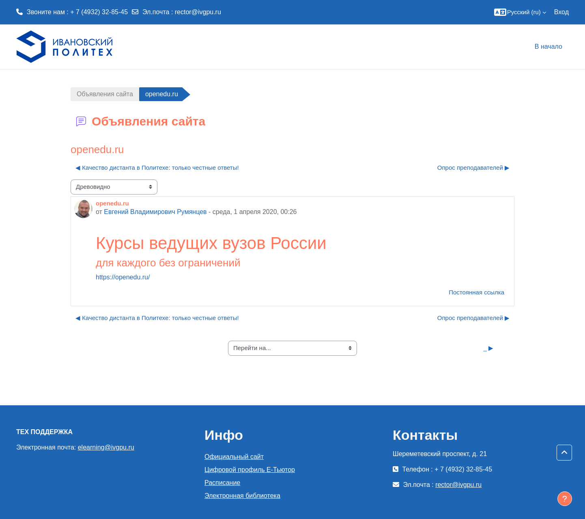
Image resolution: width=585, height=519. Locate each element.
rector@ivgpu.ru (198, 12)
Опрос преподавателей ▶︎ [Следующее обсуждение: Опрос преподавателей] (473, 167)
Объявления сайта (105, 94)
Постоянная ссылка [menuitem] (476, 292)
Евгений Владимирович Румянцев (155, 211)
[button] (518, 12)
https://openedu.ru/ (123, 277)
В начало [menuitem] (548, 46)
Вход (561, 12)
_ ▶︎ (488, 347)
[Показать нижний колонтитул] (564, 498)
